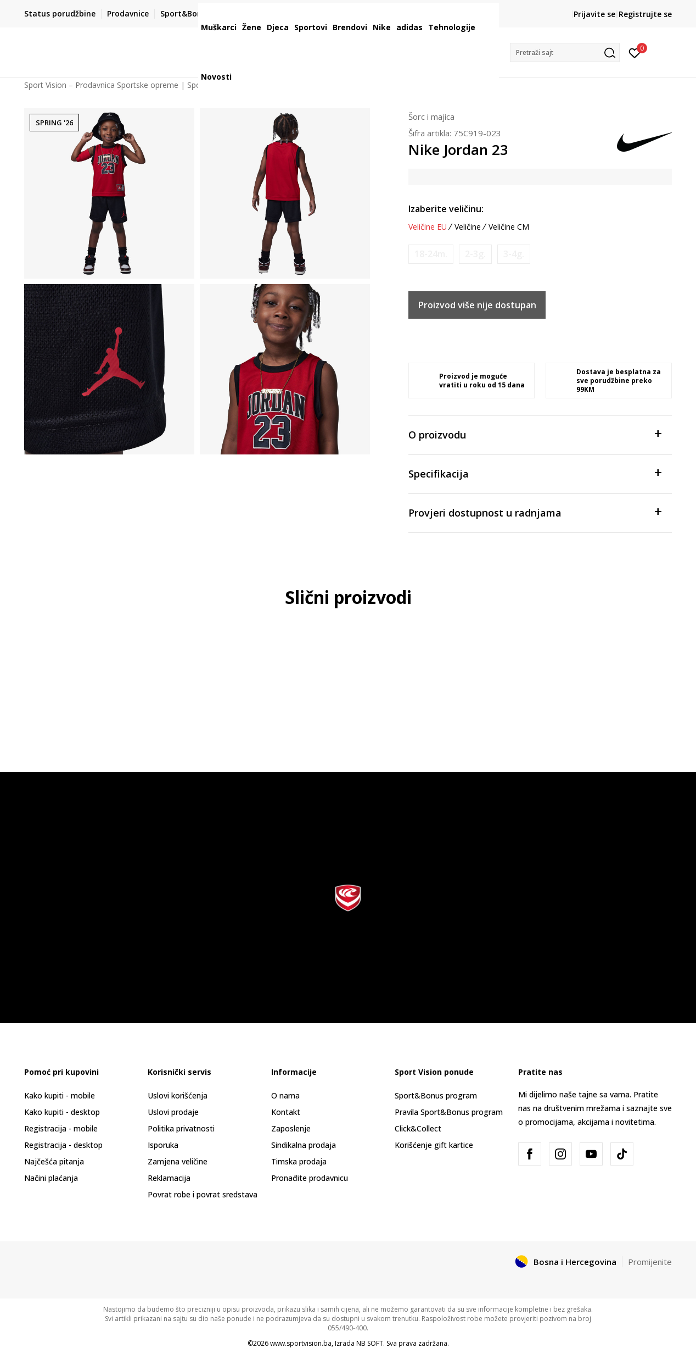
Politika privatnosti (181, 1128)
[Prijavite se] (635, 52)
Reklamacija (169, 1178)
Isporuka (163, 1145)
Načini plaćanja (51, 1178)
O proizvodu (534, 433)
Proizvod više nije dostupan (477, 305)
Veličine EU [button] (427, 227)
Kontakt (285, 1112)
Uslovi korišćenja (177, 1095)
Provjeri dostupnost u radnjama (534, 511)
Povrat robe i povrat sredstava (202, 1194)
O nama (285, 1095)
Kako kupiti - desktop (62, 1112)
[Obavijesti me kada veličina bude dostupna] (430, 254)
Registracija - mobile (61, 1128)
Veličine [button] (467, 227)
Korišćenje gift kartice (434, 1145)
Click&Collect (418, 1128)
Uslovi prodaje (173, 1112)
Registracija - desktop (63, 1145)
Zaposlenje (291, 1128)
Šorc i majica (431, 116)
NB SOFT (369, 1343)
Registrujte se (645, 14)
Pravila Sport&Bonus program (449, 1112)
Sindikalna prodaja (303, 1145)
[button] (565, 52)
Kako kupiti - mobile (59, 1095)
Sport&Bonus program (436, 1095)
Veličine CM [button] (509, 227)
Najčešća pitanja (54, 1161)
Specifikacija (534, 472)
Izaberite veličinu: (446, 209)
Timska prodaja (299, 1161)
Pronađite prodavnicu (309, 1178)
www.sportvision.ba (301, 1343)
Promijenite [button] (650, 1261)
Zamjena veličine (177, 1161)
